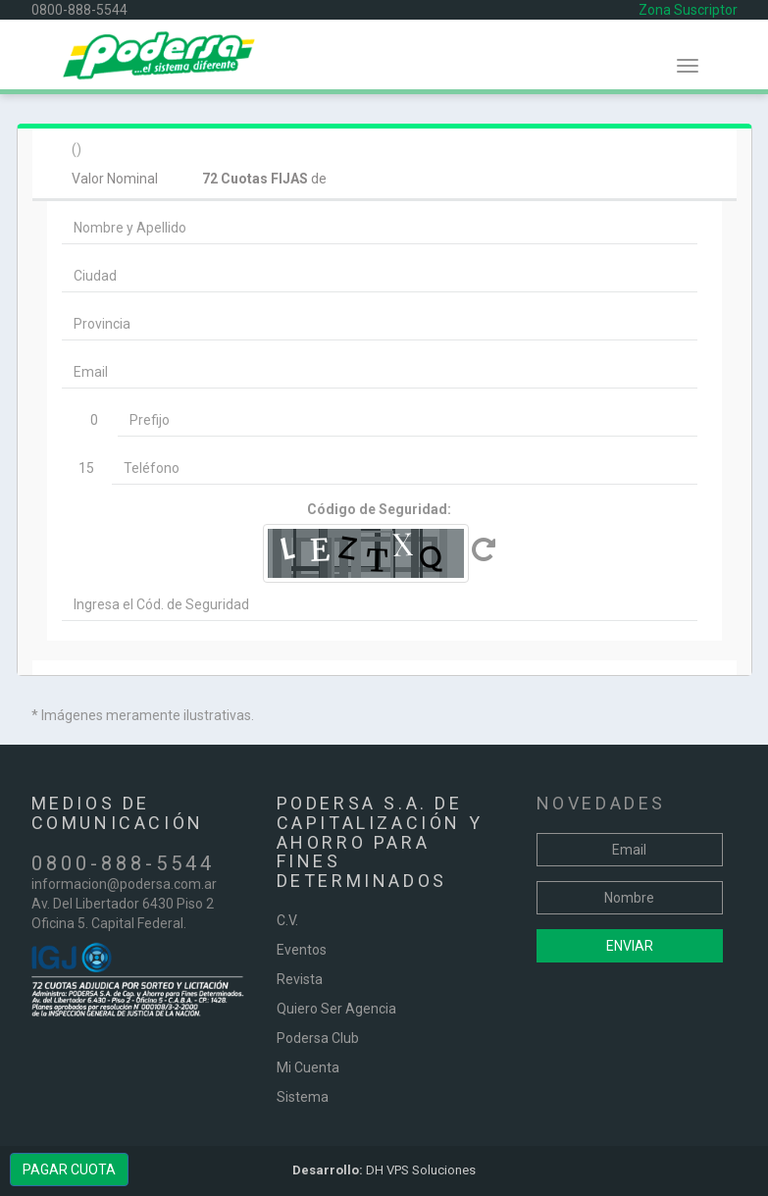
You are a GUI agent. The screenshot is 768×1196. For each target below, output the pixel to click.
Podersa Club (318, 1038)
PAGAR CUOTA (69, 1169)
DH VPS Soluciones (384, 1170)
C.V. (287, 920)
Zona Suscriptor (688, 10)
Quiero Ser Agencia (336, 1008)
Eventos (302, 950)
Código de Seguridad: (379, 509)
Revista (300, 979)
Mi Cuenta (308, 1067)
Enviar (629, 946)
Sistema (303, 1097)
